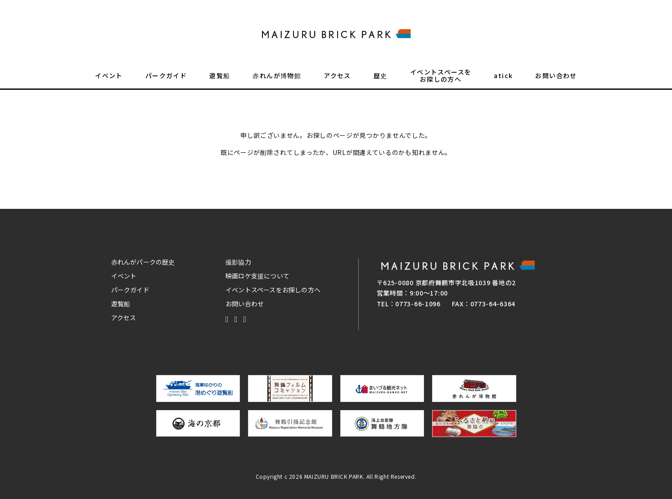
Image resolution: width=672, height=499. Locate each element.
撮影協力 (238, 261)
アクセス (337, 79)
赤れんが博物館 (277, 79)
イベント (109, 79)
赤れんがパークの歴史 (143, 261)
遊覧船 (219, 79)
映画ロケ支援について (257, 275)
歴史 (381, 79)
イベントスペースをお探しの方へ (441, 79)
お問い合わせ (556, 79)
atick (503, 79)
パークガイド (166, 79)
